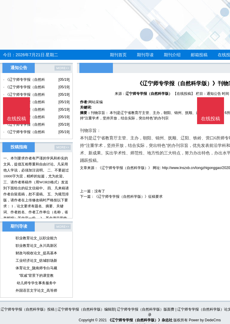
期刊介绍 (172, 54)
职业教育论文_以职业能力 (36, 238)
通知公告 (214, 94)
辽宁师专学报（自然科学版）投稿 (28, 309)
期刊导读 (145, 54)
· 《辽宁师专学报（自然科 (24, 79)
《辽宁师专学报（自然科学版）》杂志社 (140, 320)
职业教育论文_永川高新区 (36, 246)
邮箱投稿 (199, 54)
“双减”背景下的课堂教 (36, 275)
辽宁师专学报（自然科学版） (148, 94)
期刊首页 (118, 54)
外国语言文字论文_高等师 (36, 290)
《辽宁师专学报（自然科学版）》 (125, 168)
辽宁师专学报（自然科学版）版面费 (145, 309)
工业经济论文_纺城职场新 (36, 260)
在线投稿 (210, 118)
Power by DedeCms (205, 320)
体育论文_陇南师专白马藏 (36, 268)
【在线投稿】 (184, 94)
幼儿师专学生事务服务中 (36, 283)
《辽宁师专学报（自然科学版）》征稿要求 (128, 196)
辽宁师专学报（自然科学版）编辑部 (86, 309)
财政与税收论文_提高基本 (36, 253)
